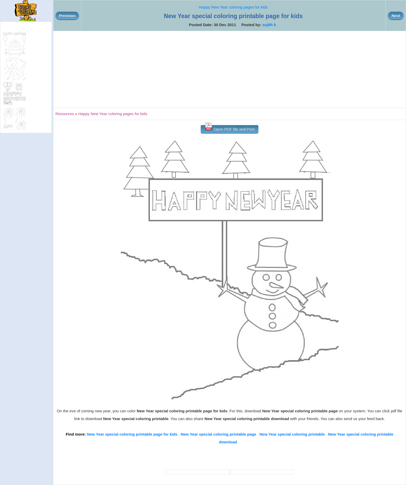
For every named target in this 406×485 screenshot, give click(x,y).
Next (396, 15)
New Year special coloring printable (292, 434)
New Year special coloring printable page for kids (132, 434)
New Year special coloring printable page (218, 434)
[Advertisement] (229, 69)
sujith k (269, 25)
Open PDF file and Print (229, 128)
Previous (67, 15)
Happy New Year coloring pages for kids (233, 7)
